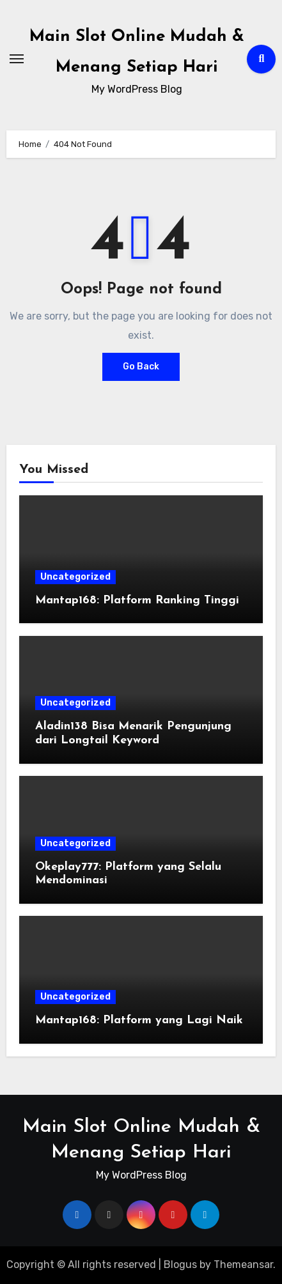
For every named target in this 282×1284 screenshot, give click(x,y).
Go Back (141, 366)
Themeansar (243, 1264)
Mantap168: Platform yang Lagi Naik (139, 1020)
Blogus (180, 1264)
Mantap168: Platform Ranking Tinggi (137, 600)
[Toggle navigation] (16, 58)
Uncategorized (75, 576)
